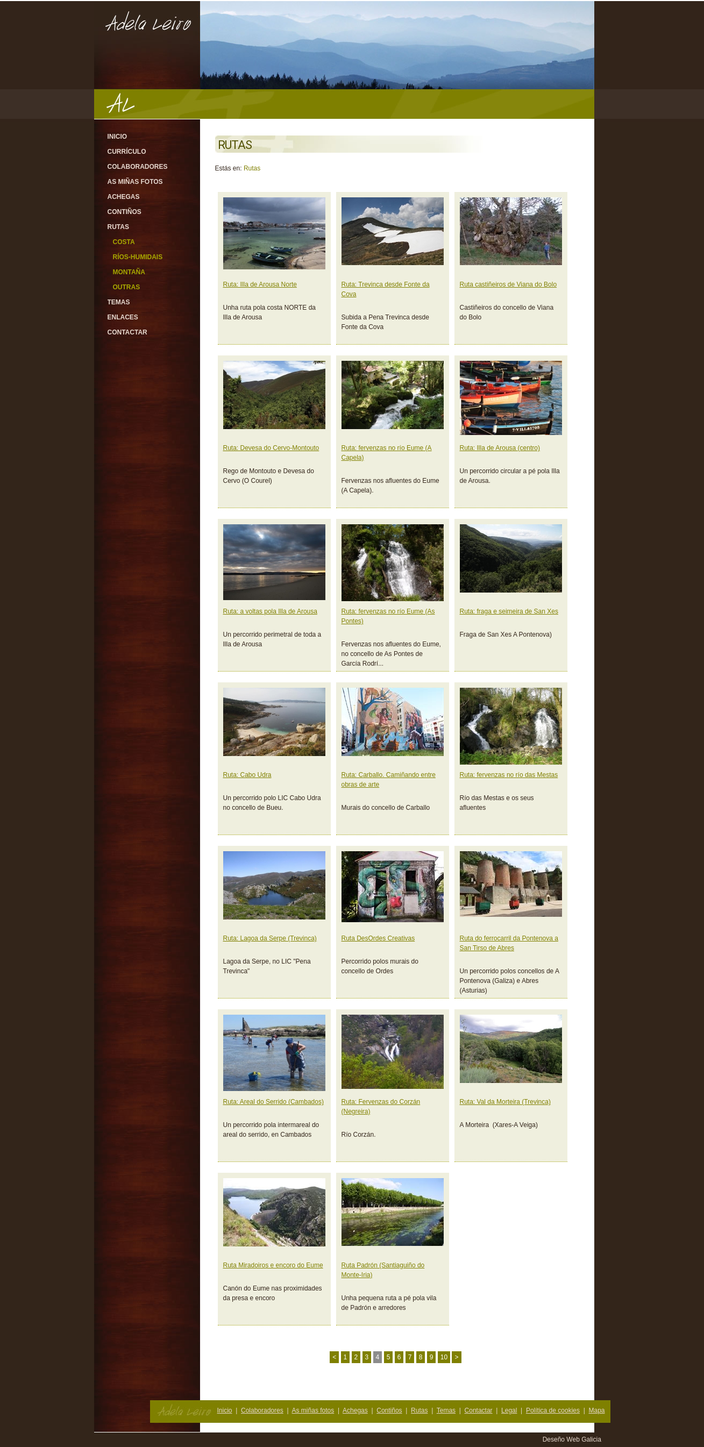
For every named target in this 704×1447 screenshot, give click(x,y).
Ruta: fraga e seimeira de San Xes (509, 611)
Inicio (117, 136)
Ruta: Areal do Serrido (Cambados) (273, 1102)
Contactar (127, 332)
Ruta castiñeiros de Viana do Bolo (508, 284)
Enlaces (123, 317)
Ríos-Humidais (138, 257)
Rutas (118, 227)
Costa (124, 242)
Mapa (596, 1410)
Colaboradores (138, 166)
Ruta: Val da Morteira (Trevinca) (505, 1102)
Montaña (129, 272)
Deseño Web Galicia (573, 1439)
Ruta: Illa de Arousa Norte (260, 284)
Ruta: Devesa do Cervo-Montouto (271, 448)
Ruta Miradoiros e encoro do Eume (273, 1265)
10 (443, 1357)
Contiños (124, 212)
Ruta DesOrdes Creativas (378, 938)
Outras (126, 287)
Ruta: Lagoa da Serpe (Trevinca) (270, 938)
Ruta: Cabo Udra (247, 775)
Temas (119, 302)
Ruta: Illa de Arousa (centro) (500, 448)
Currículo (127, 151)
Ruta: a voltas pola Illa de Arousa (270, 611)
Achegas (124, 197)
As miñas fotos (135, 182)
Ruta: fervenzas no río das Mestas (509, 775)
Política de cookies (553, 1410)
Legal (509, 1410)
